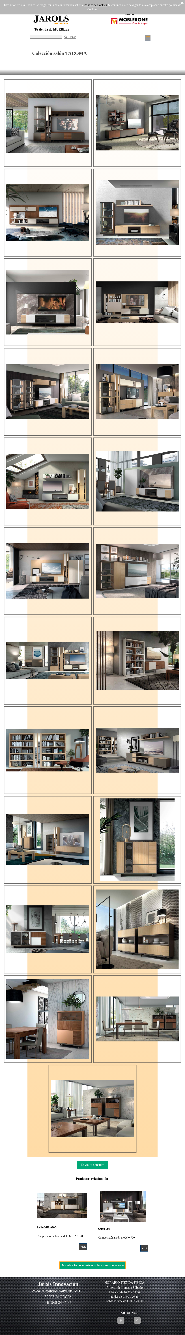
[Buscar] (46, 37)
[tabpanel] (92, 1178)
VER (83, 1246)
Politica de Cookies (95, 5)
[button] (47, 123)
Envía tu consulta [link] (92, 1165)
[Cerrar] (182, 3)
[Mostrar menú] (147, 38)
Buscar (72, 36)
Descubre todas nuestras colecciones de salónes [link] (92, 1265)
